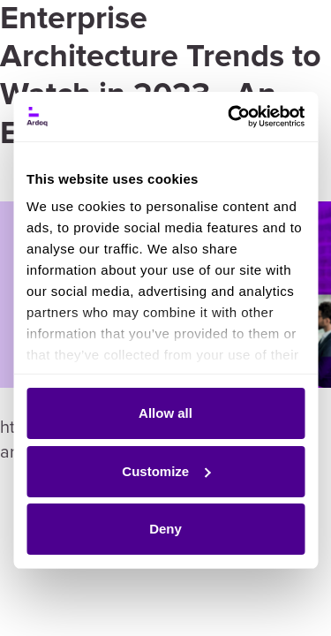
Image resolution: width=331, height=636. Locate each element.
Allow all (165, 412)
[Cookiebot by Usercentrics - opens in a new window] (231, 116)
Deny (165, 528)
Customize (166, 471)
